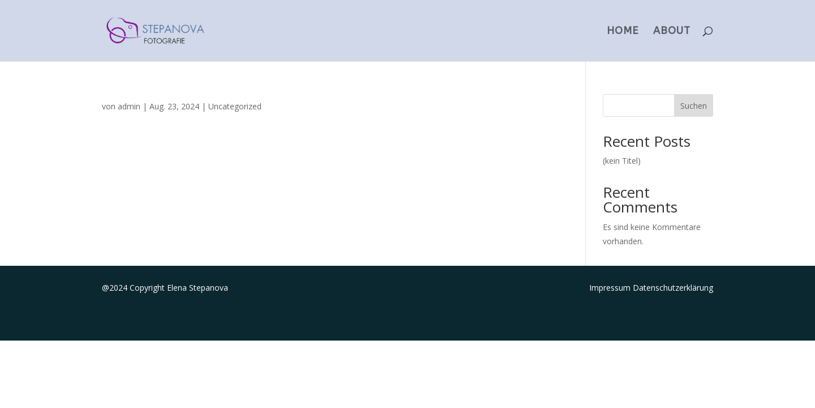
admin (129, 106)
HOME (622, 32)
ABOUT (671, 32)
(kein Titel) (622, 160)
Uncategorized (234, 106)
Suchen (693, 105)
